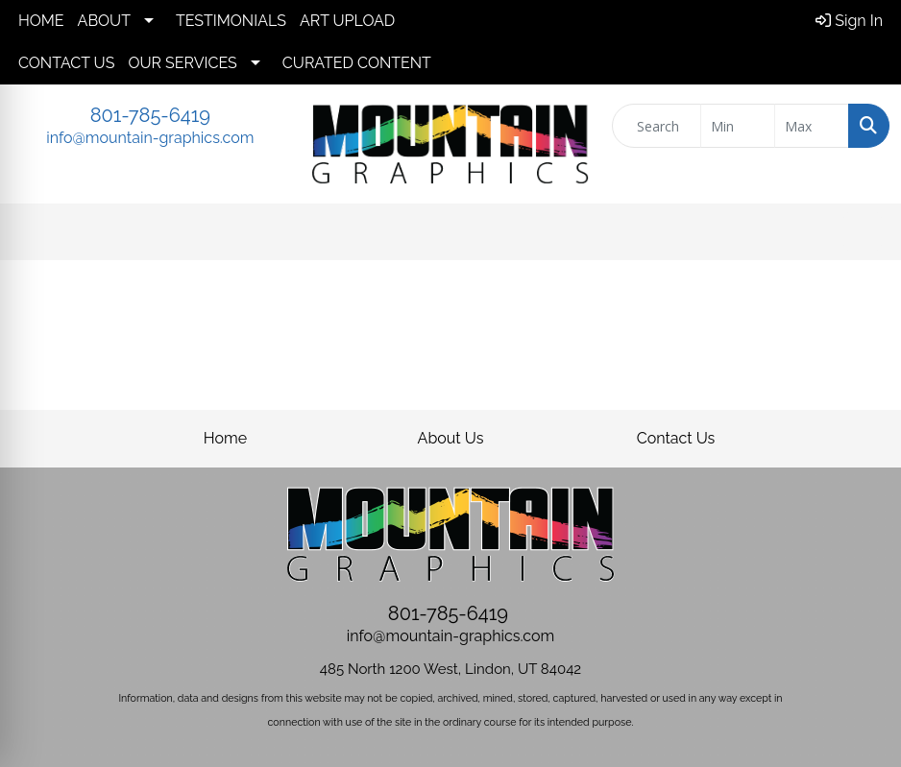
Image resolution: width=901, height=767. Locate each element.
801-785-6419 (150, 115)
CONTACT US (66, 63)
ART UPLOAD (347, 21)
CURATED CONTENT (356, 63)
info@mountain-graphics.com (150, 138)
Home (225, 438)
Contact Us (676, 438)
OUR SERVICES (182, 63)
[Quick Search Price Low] (737, 126)
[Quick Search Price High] (811, 126)
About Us (451, 438)
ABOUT (104, 21)
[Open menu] (862, 231)
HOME (41, 21)
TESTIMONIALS (231, 21)
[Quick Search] (656, 126)
